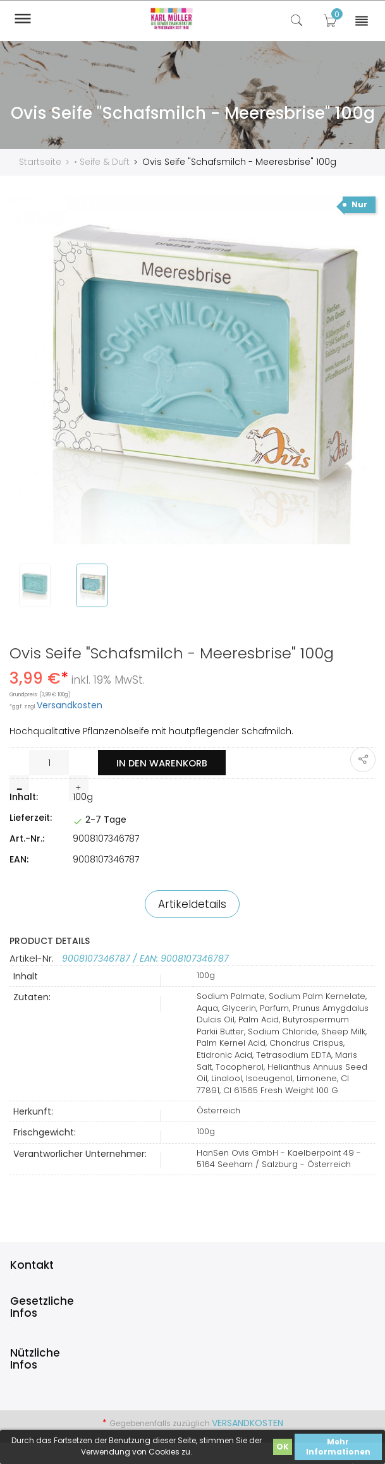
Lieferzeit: (30, 817)
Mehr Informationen (338, 1446)
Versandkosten (69, 704)
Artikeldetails (192, 903)
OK (282, 1446)
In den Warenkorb (163, 762)
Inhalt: (23, 796)
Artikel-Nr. (32, 957)
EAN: (18, 858)
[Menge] (49, 762)
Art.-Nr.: (26, 838)
